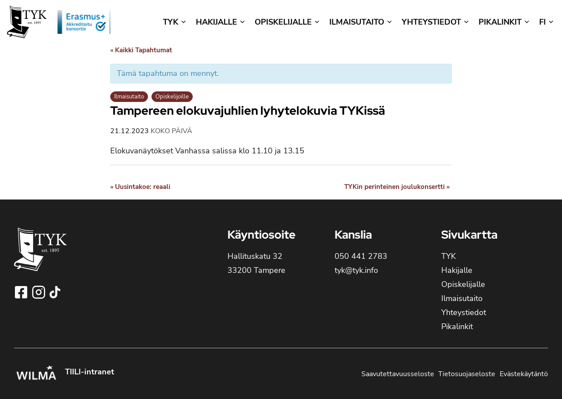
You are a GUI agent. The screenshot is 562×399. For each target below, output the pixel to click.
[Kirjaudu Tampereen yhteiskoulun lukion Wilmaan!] (36, 374)
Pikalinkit (457, 326)
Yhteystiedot (463, 312)
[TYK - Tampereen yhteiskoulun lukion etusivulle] (40, 256)
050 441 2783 (361, 256)
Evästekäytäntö (524, 374)
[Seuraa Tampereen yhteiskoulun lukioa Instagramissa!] (39, 292)
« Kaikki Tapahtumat (141, 50)
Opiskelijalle (463, 284)
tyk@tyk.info (356, 270)
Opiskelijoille (172, 97)
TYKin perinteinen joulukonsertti (397, 186)
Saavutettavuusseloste (397, 374)
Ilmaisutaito (129, 97)
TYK (448, 256)
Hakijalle (456, 270)
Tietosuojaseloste (466, 374)
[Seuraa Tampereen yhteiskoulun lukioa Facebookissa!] (22, 292)
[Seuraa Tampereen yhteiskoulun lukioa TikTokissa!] (55, 292)
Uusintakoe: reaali (140, 186)
